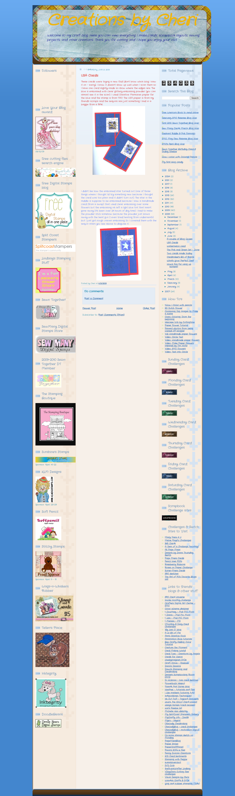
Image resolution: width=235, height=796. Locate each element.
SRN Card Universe (175, 597)
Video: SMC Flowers (175, 348)
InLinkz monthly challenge (178, 600)
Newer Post (89, 308)
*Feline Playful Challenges (178, 540)
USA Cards (89, 75)
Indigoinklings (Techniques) (178, 696)
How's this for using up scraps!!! (179, 265)
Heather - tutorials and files (180, 689)
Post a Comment (93, 298)
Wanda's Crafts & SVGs (177, 780)
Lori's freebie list (173, 708)
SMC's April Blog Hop (173, 144)
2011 (167, 203)
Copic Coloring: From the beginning (178, 318)
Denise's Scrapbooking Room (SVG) (180, 676)
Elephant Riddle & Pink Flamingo (178, 133)
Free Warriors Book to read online (180, 112)
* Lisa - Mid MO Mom (177, 618)
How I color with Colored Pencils (179, 157)
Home (119, 308)
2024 (168, 176)
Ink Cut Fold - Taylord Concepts (182, 699)
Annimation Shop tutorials (178, 639)
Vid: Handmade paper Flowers (181, 334)
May (170, 271)
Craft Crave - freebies (177, 663)
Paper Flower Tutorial (176, 325)
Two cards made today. (179, 253)
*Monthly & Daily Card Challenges (177, 625)
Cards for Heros (173, 657)
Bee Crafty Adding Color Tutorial (178, 643)
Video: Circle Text (174, 337)
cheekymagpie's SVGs (175, 660)
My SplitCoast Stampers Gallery (182, 714)
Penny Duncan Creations (178, 753)
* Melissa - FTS (172, 621)
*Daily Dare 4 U (173, 537)
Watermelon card (176, 246)
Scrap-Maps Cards (175, 570)
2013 (167, 195)
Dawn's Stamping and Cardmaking (176, 670)
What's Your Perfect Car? (180, 260)
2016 (167, 188)
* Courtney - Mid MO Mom (179, 612)
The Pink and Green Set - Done (183, 250)
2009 (167, 210)
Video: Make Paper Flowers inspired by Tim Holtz (179, 344)
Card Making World (175, 650)
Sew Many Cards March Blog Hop (180, 128)
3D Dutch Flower (173, 308)
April (170, 275)
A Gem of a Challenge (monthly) (182, 546)
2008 (168, 214)
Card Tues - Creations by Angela (182, 653)
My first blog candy (172, 162)
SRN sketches (171, 573)
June (170, 236)
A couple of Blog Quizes (179, 239)
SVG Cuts (169, 765)
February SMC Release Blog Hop (179, 118)
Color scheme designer (177, 608)
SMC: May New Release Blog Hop (180, 138)
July (169, 232)
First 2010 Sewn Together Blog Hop (180, 123)
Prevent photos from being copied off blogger (179, 329)
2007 (168, 291)
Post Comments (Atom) (111, 315)
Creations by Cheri (121, 20)
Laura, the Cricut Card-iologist (181, 702)
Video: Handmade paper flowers (182, 340)
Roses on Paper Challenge (178, 567)
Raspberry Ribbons (175, 564)
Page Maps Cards (174, 558)
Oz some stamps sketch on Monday (179, 736)
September (173, 224)
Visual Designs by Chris (177, 777)
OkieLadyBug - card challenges (181, 726)
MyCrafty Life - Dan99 (177, 717)
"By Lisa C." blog (173, 629)
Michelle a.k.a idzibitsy (176, 711)
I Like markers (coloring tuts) (180, 692)
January (172, 286)
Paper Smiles (171, 744)
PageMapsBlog (173, 740)
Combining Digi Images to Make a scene (181, 312)
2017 (167, 184)
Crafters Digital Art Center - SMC (180, 604)
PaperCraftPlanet (174, 747)
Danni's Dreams (173, 666)
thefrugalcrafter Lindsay (177, 768)
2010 (167, 206)
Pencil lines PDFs (173, 561)
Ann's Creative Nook (175, 636)
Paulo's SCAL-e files (175, 750)
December (173, 217)
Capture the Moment (176, 647)
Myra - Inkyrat (172, 720)
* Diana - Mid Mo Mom (177, 615)
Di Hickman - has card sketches (181, 680)
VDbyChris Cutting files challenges (177, 773)
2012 (167, 199)
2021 (167, 180)
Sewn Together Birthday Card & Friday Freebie (179, 150)
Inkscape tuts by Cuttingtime (180, 322)
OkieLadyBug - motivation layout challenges (182, 731)
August (171, 228)
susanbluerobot (173, 762)
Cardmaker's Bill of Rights (180, 257)
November (173, 221)
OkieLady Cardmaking (176, 723)
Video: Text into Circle (176, 352)
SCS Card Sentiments (175, 756)
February (172, 283)
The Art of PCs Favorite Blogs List (180, 578)
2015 (167, 191)
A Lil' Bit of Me (173, 632)
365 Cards (170, 543)
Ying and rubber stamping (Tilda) (182, 783)
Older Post (149, 308)
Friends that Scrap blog (177, 686)
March (171, 279)
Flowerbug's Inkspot (175, 683)
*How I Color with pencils (178, 305)
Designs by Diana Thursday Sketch (179, 554)
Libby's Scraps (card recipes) (180, 705)
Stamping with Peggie (176, 759)
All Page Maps (172, 549)
